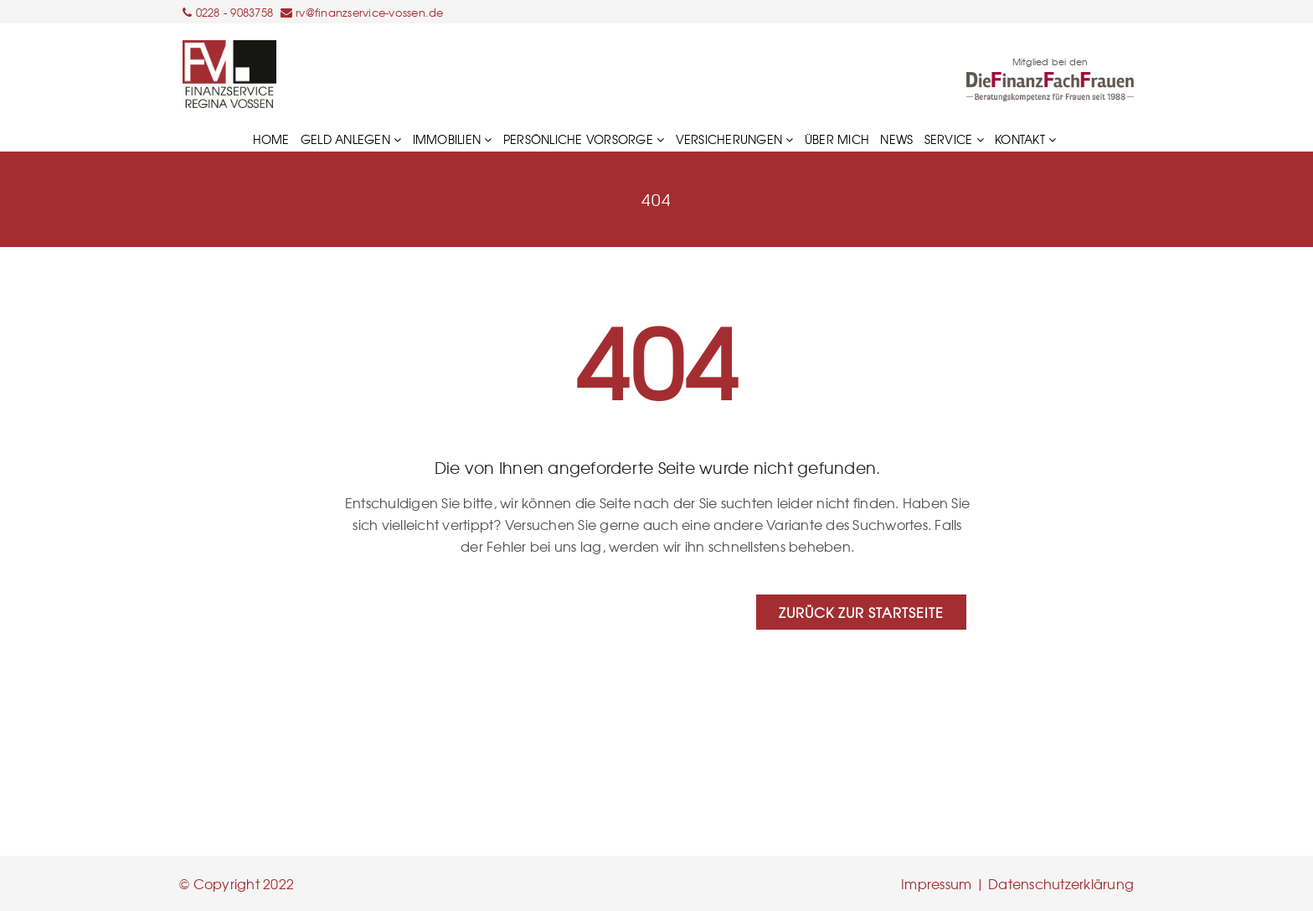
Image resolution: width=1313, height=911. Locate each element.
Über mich (837, 139)
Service (954, 139)
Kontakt (1025, 139)
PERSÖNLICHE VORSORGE (584, 139)
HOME (271, 139)
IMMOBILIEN (452, 139)
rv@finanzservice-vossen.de (370, 12)
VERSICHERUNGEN (735, 139)
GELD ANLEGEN (351, 139)
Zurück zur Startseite (861, 612)
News (896, 139)
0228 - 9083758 (235, 12)
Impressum (936, 883)
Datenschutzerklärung (1061, 883)
